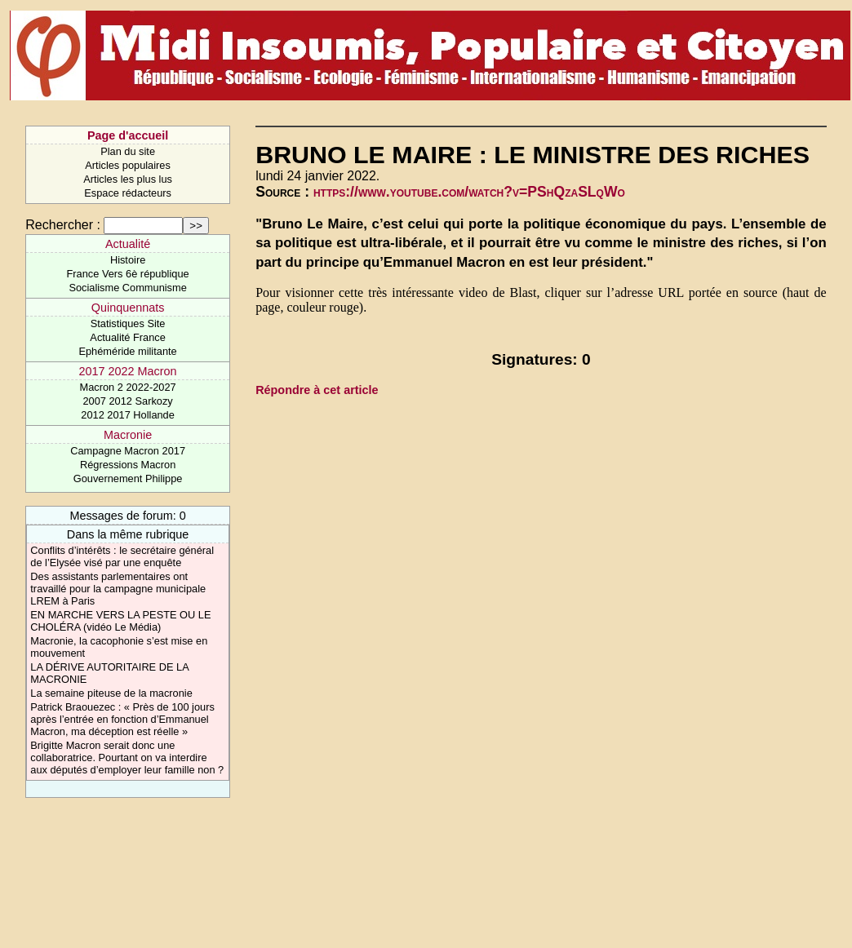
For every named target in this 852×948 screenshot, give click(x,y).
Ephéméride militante (127, 351)
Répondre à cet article (316, 389)
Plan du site (127, 151)
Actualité (127, 243)
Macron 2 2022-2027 (128, 387)
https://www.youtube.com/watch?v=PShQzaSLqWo (469, 192)
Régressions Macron (127, 464)
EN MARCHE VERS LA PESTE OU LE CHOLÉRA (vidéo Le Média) (120, 621)
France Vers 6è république (128, 274)
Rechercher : (62, 225)
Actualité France (127, 337)
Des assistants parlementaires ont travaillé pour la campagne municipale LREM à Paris (118, 588)
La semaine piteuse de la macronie (111, 693)
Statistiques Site (128, 323)
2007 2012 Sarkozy (127, 401)
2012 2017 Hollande (128, 415)
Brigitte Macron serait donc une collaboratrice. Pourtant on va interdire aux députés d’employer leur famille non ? (127, 757)
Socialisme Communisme (127, 287)
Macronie (128, 434)
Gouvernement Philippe (128, 478)
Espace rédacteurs (127, 193)
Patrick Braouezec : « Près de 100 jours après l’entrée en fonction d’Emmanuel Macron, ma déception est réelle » (122, 719)
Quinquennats (128, 307)
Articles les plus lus (127, 179)
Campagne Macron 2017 (127, 451)
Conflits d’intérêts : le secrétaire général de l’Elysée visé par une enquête (122, 556)
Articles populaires (128, 165)
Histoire (127, 260)
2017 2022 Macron (128, 371)
